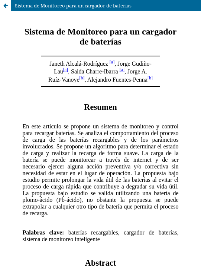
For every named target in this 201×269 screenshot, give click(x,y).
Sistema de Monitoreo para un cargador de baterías (73, 5)
